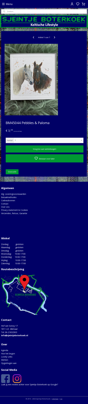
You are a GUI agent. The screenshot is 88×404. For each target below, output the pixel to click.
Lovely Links (6, 356)
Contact (4, 203)
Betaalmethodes (9, 197)
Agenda (4, 350)
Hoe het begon (8, 353)
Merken (4, 359)
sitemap (55, 399)
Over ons (5, 207)
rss (61, 399)
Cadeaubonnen (8, 200)
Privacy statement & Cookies (14, 210)
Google (53, 384)
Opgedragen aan (9, 363)
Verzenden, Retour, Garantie (14, 213)
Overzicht (12, 172)
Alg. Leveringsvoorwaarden (13, 194)
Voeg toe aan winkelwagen (44, 149)
